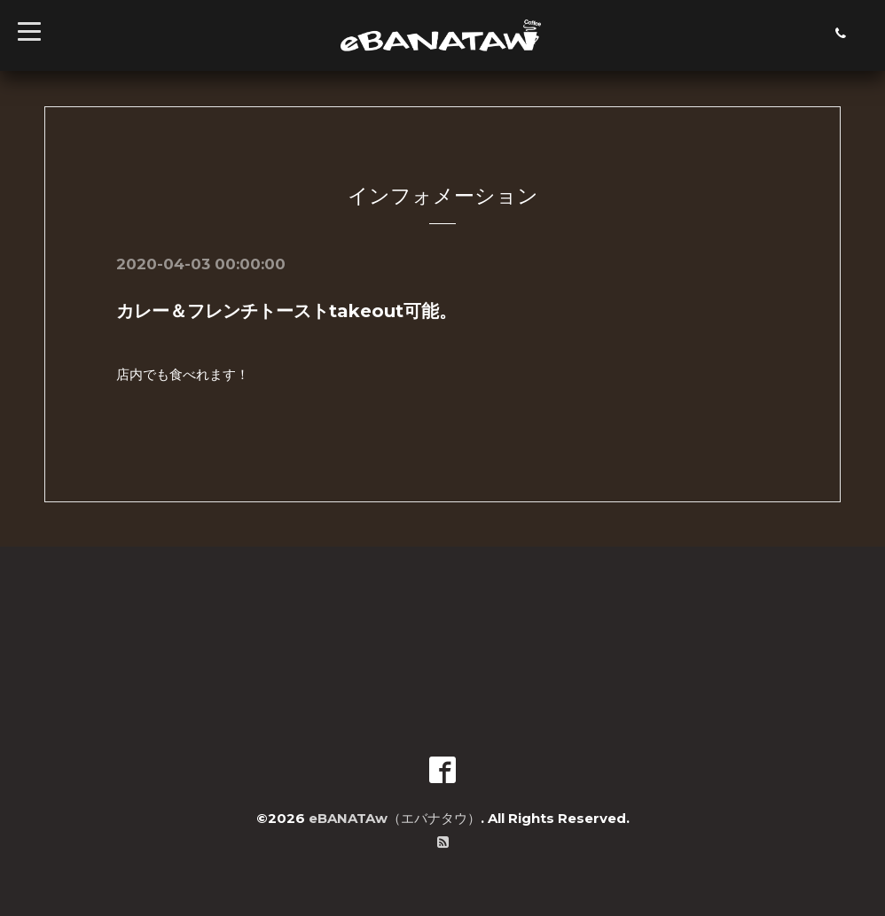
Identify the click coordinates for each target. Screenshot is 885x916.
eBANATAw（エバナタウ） (395, 818)
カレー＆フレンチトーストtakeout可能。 (286, 311)
